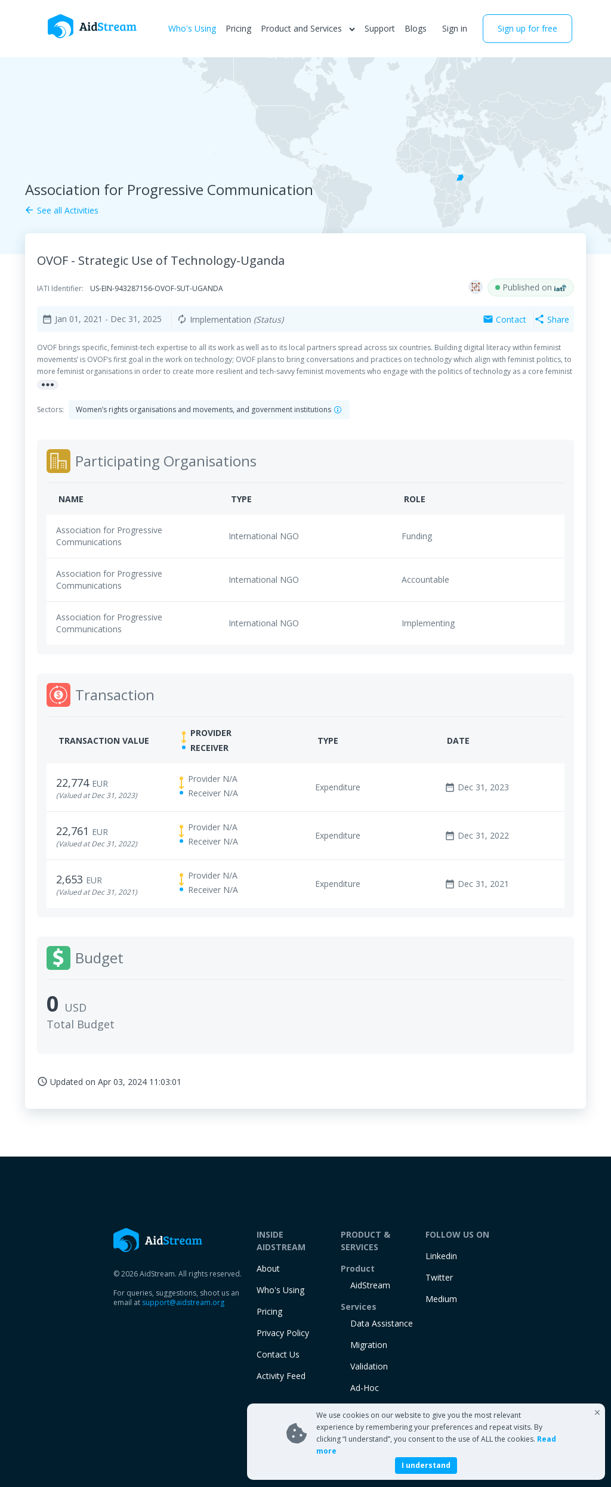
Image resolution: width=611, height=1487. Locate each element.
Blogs (416, 28)
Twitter (439, 1277)
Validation (369, 1366)
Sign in (454, 28)
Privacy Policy (283, 1332)
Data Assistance (381, 1323)
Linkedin (441, 1256)
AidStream (370, 1285)
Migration (368, 1344)
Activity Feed (281, 1375)
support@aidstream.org (183, 1302)
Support (380, 28)
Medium (441, 1298)
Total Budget (81, 1024)
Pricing (238, 28)
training (365, 1409)
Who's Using (192, 28)
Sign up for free (527, 28)
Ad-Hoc (364, 1387)
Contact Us (278, 1354)
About (268, 1268)
